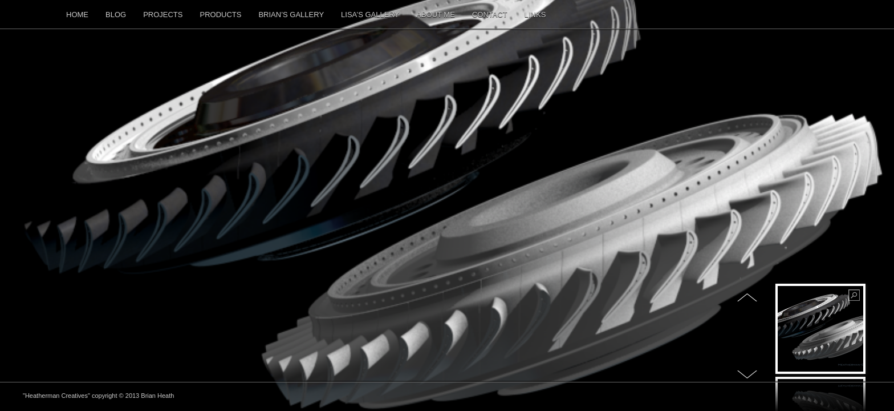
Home (77, 14)
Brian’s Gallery (291, 14)
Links (535, 14)
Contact (489, 14)
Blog (115, 14)
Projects (162, 14)
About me (435, 14)
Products (220, 14)
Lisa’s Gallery (370, 14)
